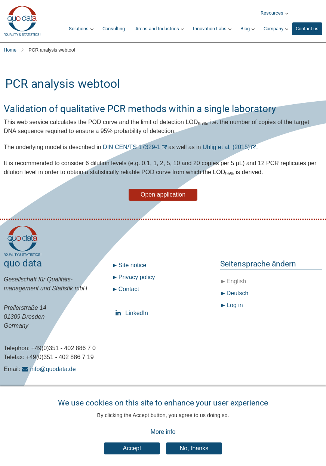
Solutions (79, 28)
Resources (272, 13)
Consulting (113, 28)
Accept (132, 452)
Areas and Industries (157, 28)
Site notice (133, 265)
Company (273, 28)
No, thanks (194, 452)
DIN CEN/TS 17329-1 (131, 147)
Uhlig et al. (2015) (226, 147)
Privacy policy (137, 277)
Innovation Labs (210, 28)
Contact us (307, 28)
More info (163, 435)
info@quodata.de (53, 369)
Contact (129, 289)
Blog (245, 28)
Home (10, 50)
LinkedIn (120, 313)
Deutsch (236, 293)
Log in (235, 305)
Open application (163, 194)
